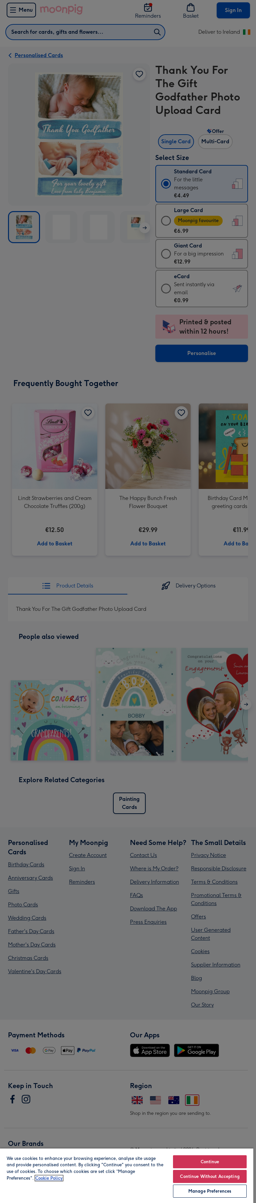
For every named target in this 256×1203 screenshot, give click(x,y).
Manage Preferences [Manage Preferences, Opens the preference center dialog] (209, 1191)
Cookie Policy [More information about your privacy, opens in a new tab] (49, 1178)
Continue (210, 1161)
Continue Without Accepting (209, 1176)
